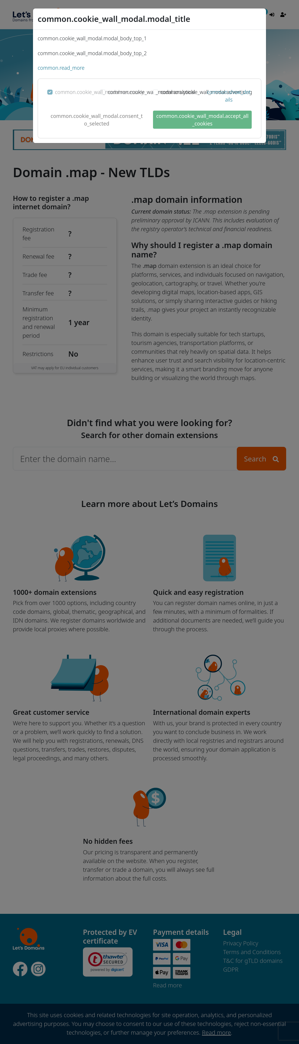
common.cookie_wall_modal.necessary (99, 91)
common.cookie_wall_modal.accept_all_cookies (202, 119)
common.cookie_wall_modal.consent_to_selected (96, 119)
